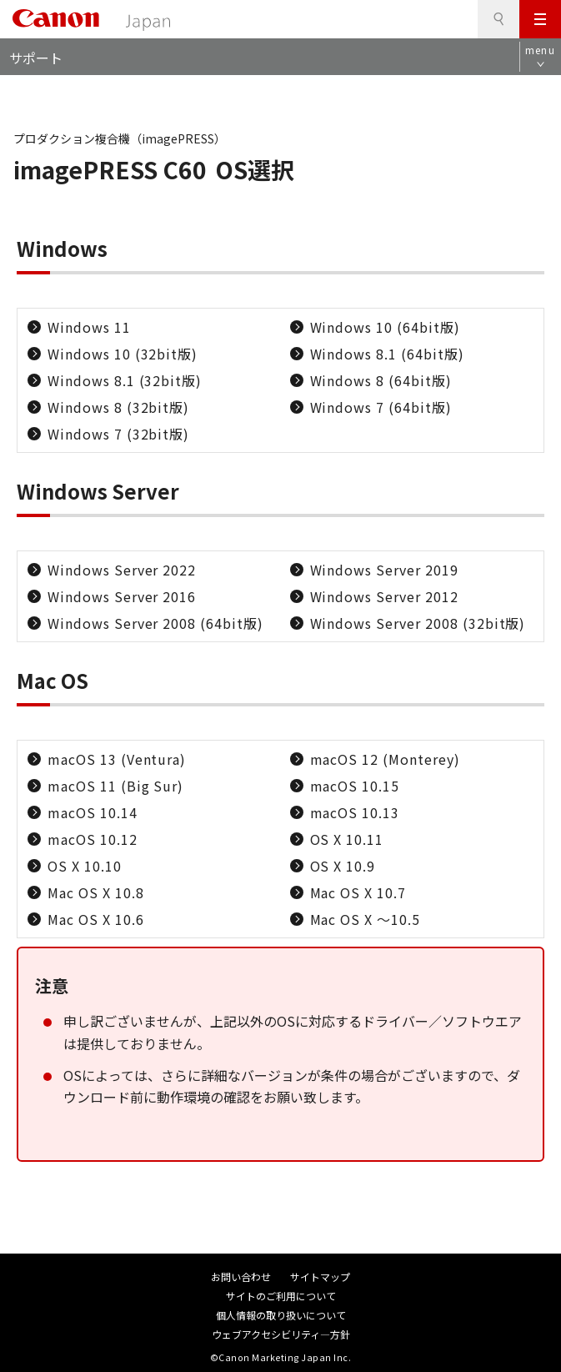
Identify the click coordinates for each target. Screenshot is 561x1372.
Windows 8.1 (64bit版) (387, 354)
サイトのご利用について (281, 1296)
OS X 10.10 (85, 866)
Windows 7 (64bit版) (381, 407)
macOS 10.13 (355, 812)
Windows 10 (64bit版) (385, 327)
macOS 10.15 (355, 786)
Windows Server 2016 (122, 596)
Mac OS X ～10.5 (365, 919)
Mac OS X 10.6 (95, 919)
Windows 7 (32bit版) (118, 434)
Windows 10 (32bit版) (123, 354)
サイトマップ (320, 1276)
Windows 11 (89, 327)
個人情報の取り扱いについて (281, 1315)
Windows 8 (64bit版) (381, 380)
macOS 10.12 (93, 839)
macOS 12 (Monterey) (385, 759)
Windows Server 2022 (122, 570)
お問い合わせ (241, 1276)
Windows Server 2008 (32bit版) (418, 623)
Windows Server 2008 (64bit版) (155, 623)
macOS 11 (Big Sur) (115, 786)
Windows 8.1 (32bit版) (125, 380)
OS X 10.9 (343, 866)
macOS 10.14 (93, 812)
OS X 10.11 (347, 839)
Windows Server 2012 (384, 596)
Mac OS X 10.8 (95, 892)
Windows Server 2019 (384, 570)
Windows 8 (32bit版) (118, 407)
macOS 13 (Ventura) (117, 759)
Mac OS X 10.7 (358, 892)
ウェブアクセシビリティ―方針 (281, 1334)
